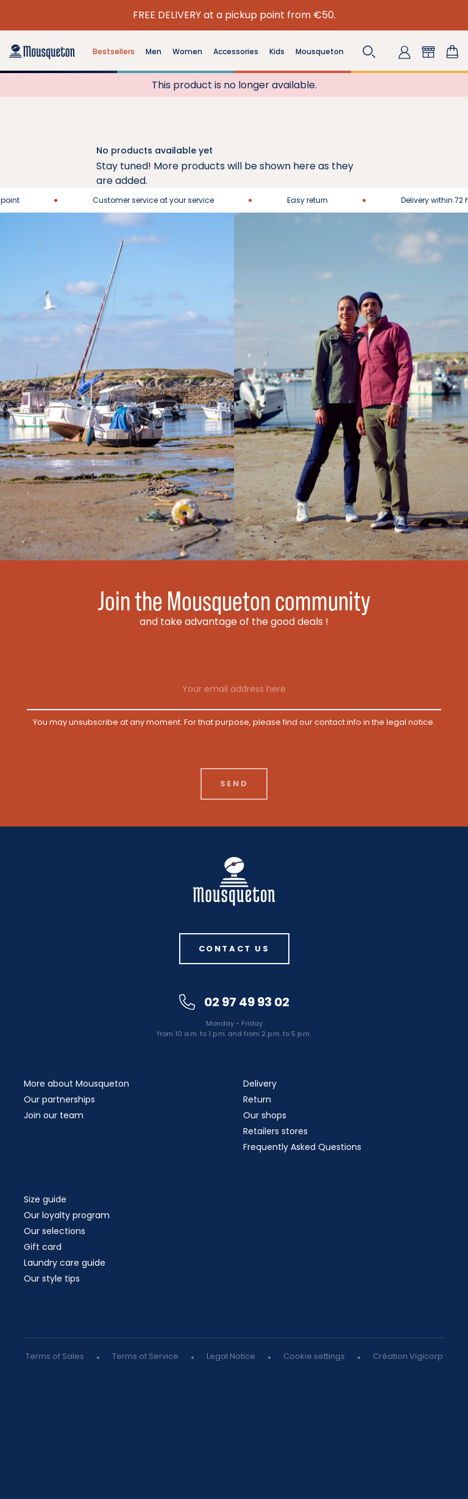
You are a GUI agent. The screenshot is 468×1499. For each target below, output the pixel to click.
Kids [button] (277, 51)
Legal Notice (231, 1356)
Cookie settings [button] (314, 1356)
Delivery (260, 1084)
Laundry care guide (64, 1263)
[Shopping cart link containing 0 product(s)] (452, 51)
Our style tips (52, 1278)
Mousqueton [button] (320, 51)
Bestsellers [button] (114, 51)
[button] (369, 52)
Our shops (264, 1115)
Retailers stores (275, 1131)
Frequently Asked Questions (302, 1147)
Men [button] (153, 51)
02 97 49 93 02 (234, 1002)
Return (257, 1099)
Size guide (45, 1199)
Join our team (53, 1115)
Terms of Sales (55, 1356)
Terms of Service (145, 1356)
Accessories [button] (235, 51)
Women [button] (187, 51)
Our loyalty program (67, 1215)
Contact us (234, 948)
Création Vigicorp (408, 1356)
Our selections (54, 1231)
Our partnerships (59, 1099)
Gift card (43, 1247)
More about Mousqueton (76, 1084)
